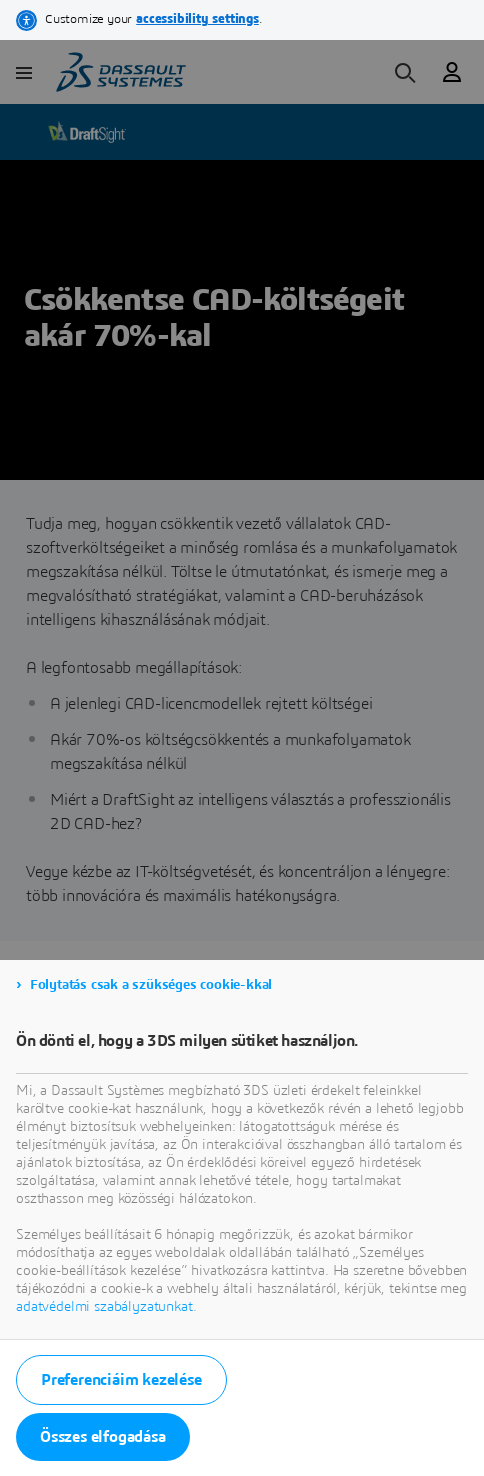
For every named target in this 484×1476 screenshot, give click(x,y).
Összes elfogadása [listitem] (103, 1437)
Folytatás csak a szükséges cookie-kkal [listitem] (151, 985)
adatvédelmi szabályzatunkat (104, 1307)
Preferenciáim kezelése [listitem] (121, 1380)
